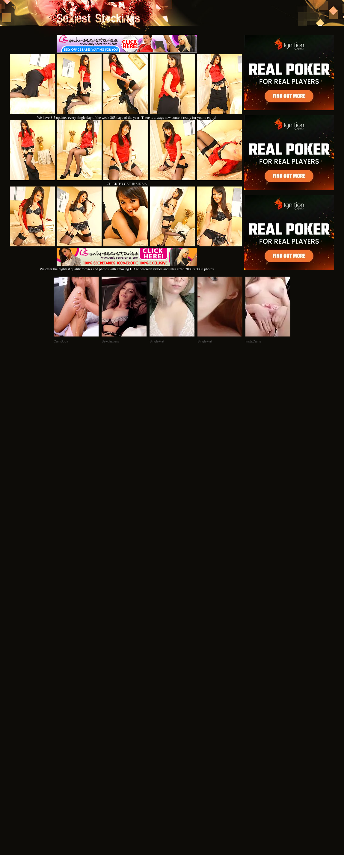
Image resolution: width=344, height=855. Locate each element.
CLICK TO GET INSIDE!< (127, 184)
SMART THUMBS (183, 773)
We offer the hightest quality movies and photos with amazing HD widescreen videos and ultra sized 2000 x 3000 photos (127, 267)
